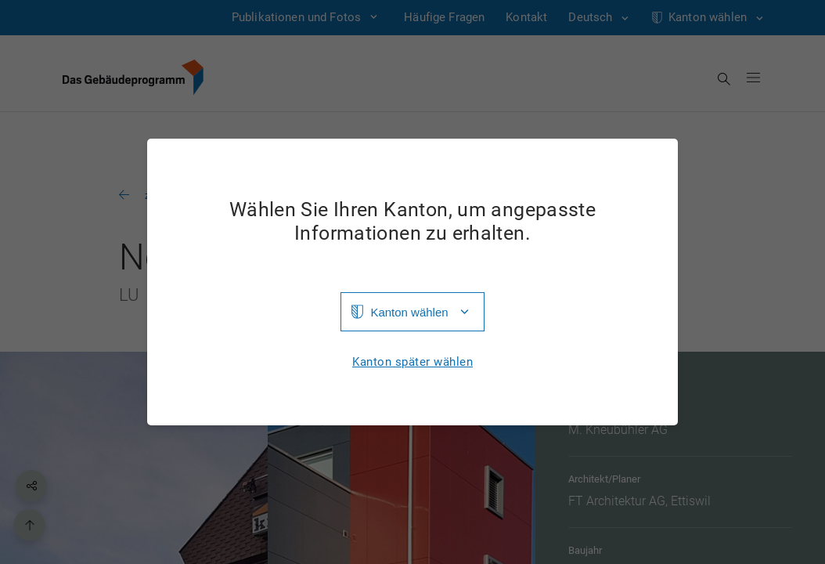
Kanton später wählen (412, 362)
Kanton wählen (409, 312)
